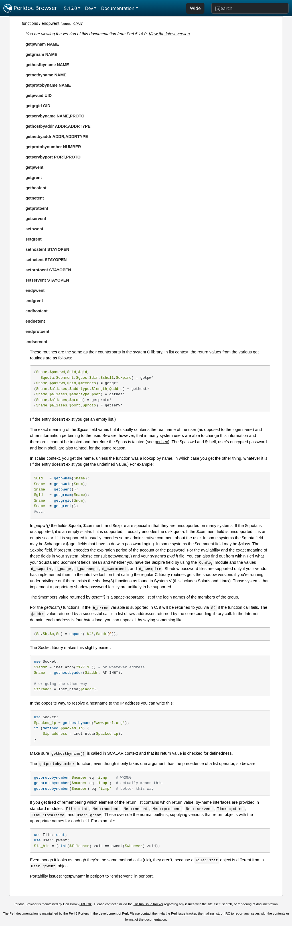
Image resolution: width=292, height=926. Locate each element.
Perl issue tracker (183, 913)
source (67, 23)
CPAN (77, 23)
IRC (227, 913)
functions (30, 23)
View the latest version (169, 34)
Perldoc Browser (30, 8)
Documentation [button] (117, 8)
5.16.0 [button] (70, 8)
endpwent (50, 23)
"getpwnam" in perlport (83, 876)
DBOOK (86, 904)
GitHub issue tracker (148, 904)
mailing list (211, 913)
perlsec (161, 441)
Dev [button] (89, 8)
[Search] (250, 8)
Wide (195, 8)
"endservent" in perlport (131, 876)
